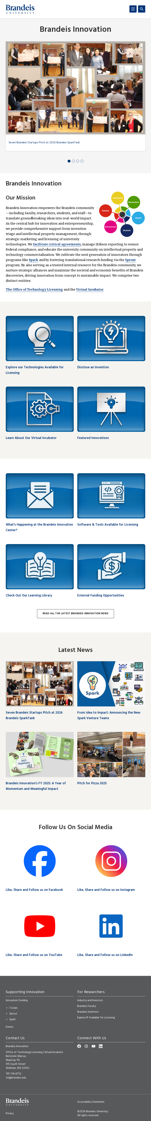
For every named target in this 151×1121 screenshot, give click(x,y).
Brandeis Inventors (88, 1012)
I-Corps (13, 1008)
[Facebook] (79, 1046)
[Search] (141, 9)
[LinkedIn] (100, 1046)
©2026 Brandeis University (92, 1111)
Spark (33, 260)
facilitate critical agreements (57, 244)
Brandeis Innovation (75, 29)
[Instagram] (86, 1046)
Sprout (130, 260)
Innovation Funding (17, 1000)
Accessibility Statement (90, 1102)
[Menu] (133, 9)
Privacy (10, 1113)
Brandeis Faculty (86, 1006)
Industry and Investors (90, 1000)
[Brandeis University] (20, 9)
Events (9, 1027)
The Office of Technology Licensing (34, 290)
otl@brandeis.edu (16, 1078)
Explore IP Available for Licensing (96, 1018)
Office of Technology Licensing (24, 1052)
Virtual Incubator (90, 290)
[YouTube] (93, 1046)
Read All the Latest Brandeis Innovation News (75, 614)
